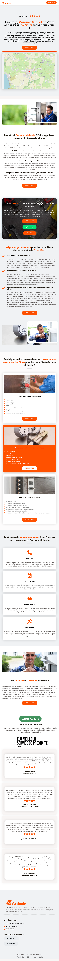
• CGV (28, 959)
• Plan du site (20, 959)
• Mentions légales (37, 959)
